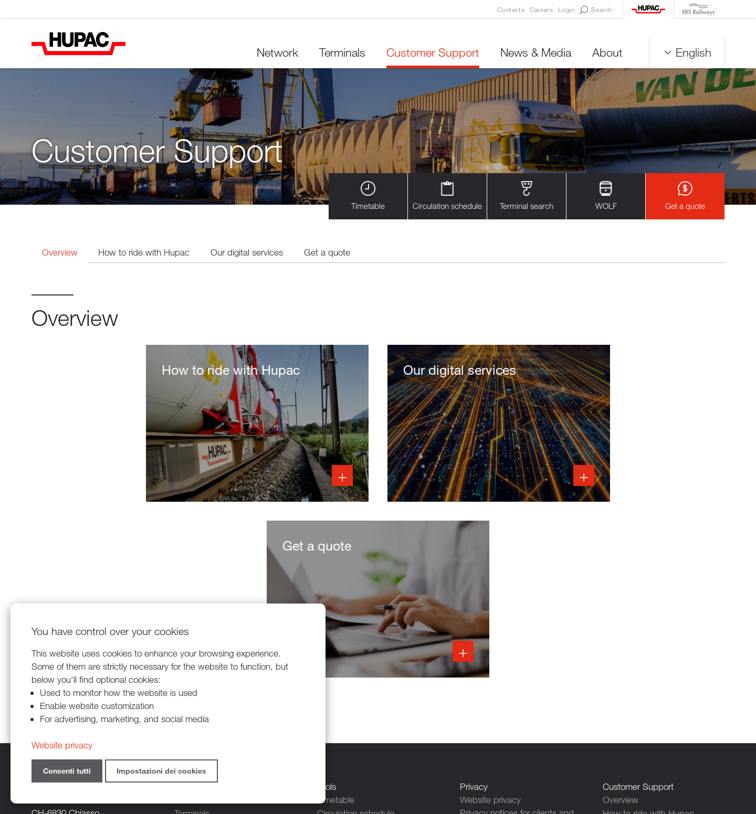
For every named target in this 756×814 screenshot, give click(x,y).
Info (141, 424)
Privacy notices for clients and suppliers (517, 644)
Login (566, 9)
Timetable (368, 196)
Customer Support (432, 52)
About (607, 52)
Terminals (342, 52)
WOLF (606, 196)
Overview (60, 252)
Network (277, 52)
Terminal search (526, 196)
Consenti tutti (67, 770)
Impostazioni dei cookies (161, 770)
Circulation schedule (447, 196)
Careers (541, 9)
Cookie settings (489, 703)
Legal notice (483, 690)
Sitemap (490, 756)
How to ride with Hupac (145, 252)
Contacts (510, 9)
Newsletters (482, 677)
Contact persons (491, 664)
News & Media (535, 52)
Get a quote (685, 196)
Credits (454, 756)
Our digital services (248, 252)
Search (596, 10)
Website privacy (490, 624)
